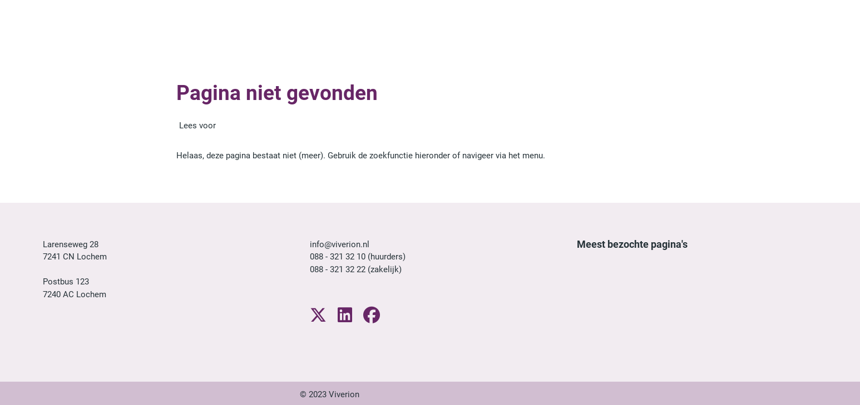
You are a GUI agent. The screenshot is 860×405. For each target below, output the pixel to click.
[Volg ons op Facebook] (371, 316)
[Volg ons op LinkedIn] (345, 316)
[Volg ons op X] (318, 316)
